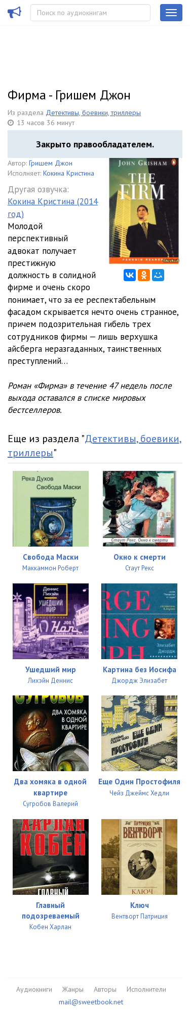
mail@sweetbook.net (91, 1001)
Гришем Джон (50, 163)
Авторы (105, 989)
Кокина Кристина (68, 173)
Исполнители (146, 989)
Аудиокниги (34, 989)
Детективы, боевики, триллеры (93, 112)
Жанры (73, 989)
